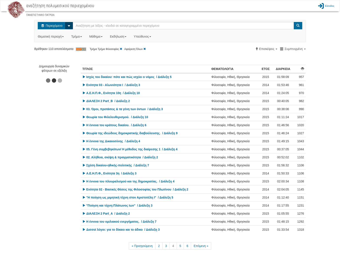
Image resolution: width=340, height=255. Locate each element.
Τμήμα (77, 36)
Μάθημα (96, 36)
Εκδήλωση (118, 36)
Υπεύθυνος (143, 36)
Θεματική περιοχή (51, 36)
